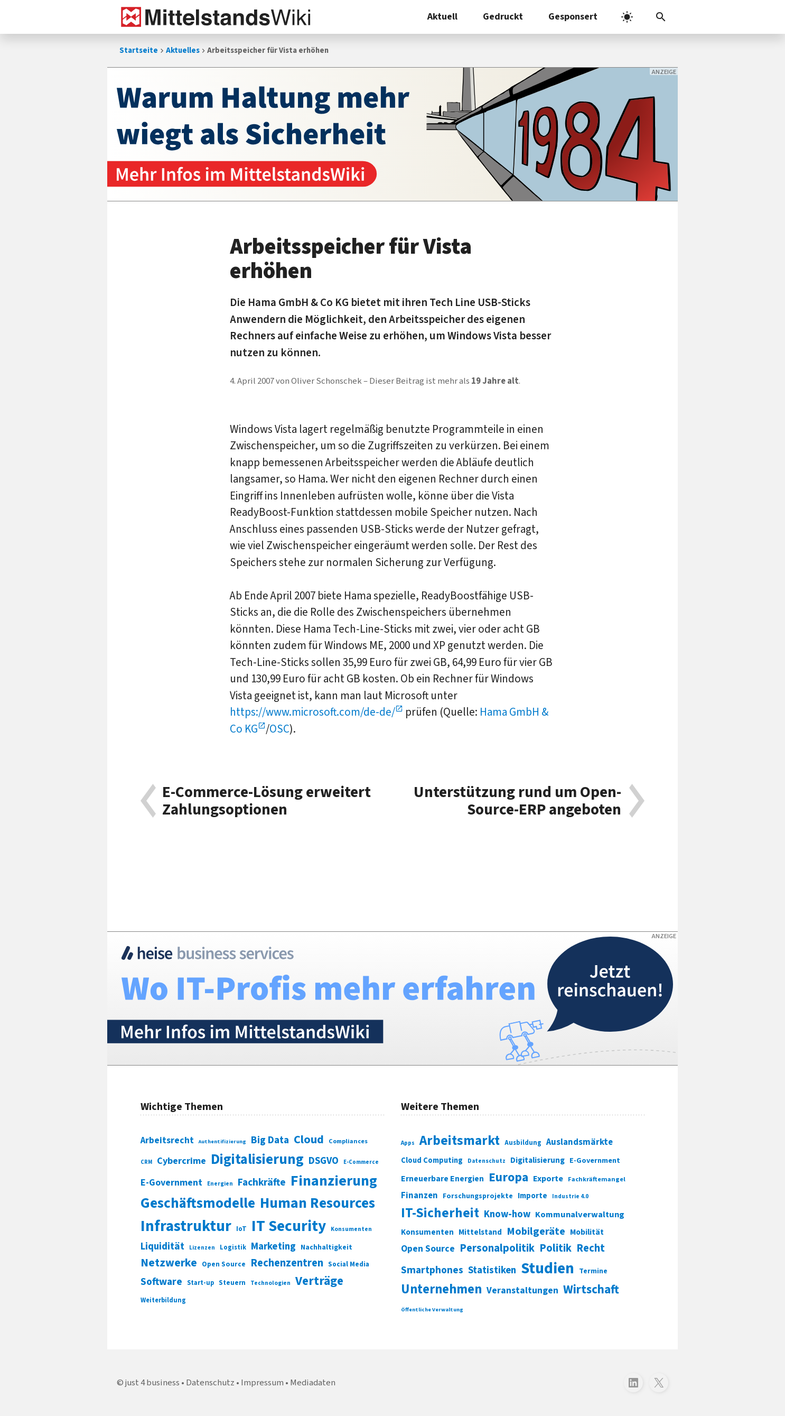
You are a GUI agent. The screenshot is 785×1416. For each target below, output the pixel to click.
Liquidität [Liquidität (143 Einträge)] (162, 1246)
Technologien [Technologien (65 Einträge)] (270, 1283)
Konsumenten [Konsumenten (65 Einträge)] (351, 1229)
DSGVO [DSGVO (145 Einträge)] (324, 1161)
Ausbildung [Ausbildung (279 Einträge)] (522, 1142)
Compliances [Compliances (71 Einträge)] (348, 1141)
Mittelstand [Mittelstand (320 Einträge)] (480, 1232)
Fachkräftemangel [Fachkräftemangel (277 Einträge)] (596, 1179)
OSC (279, 729)
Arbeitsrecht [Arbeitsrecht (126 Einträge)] (167, 1140)
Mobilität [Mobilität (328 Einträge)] (587, 1232)
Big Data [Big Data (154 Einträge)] (270, 1140)
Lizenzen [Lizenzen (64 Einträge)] (202, 1248)
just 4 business (152, 1382)
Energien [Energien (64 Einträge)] (220, 1184)
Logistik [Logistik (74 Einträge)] (233, 1247)
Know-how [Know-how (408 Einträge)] (507, 1214)
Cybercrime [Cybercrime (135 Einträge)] (181, 1161)
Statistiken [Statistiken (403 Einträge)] (492, 1270)
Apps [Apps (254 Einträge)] (408, 1143)
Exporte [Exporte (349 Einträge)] (548, 1178)
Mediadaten (312, 1382)
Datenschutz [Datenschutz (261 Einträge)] (487, 1160)
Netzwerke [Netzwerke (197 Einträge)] (169, 1263)
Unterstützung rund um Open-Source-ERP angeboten (517, 801)
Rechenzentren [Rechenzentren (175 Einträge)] (286, 1263)
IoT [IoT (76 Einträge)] (241, 1229)
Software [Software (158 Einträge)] (161, 1281)
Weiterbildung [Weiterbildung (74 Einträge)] (163, 1300)
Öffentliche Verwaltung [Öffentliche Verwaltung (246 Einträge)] (432, 1309)
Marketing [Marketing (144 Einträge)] (273, 1246)
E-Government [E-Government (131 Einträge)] (171, 1182)
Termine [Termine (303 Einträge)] (593, 1271)
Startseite (138, 50)
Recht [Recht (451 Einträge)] (590, 1248)
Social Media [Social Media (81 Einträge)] (348, 1264)
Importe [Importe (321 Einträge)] (532, 1195)
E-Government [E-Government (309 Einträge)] (594, 1160)
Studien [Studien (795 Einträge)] (547, 1268)
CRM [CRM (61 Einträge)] (146, 1162)
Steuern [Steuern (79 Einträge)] (232, 1283)
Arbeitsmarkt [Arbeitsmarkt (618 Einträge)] (459, 1140)
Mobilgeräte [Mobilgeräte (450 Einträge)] (536, 1231)
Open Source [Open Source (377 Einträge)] (428, 1248)
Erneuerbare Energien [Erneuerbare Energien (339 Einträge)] (442, 1178)
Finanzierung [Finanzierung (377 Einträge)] (334, 1180)
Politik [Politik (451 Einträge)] (555, 1248)
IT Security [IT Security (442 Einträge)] (288, 1226)
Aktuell (442, 16)
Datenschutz (210, 1382)
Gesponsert (572, 16)
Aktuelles (183, 50)
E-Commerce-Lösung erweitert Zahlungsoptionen (266, 801)
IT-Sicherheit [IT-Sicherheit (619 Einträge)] (440, 1213)
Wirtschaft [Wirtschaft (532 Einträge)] (591, 1289)
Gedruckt (503, 16)
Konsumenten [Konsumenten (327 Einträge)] (427, 1232)
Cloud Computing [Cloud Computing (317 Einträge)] (432, 1160)
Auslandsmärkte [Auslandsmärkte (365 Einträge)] (579, 1142)
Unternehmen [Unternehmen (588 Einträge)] (441, 1289)
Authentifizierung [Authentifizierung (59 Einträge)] (222, 1141)
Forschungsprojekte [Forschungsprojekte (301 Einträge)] (478, 1196)
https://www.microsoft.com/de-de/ (312, 712)
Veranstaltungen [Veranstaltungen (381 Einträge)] (522, 1290)
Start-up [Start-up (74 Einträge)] (200, 1283)
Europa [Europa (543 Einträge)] (508, 1177)
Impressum (262, 1382)
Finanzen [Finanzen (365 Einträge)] (419, 1195)
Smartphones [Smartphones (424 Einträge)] (432, 1270)
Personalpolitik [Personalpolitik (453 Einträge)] (497, 1248)
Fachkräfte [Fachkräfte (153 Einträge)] (262, 1182)
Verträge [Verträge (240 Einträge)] (319, 1281)
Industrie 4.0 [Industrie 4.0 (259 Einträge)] (570, 1196)
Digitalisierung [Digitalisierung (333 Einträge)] (537, 1160)
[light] (627, 17)
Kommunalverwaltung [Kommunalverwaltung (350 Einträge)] (579, 1214)
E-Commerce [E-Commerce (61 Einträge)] (361, 1162)
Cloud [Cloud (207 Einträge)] (309, 1139)
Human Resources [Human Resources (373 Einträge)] (317, 1203)
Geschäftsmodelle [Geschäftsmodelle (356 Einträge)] (198, 1203)
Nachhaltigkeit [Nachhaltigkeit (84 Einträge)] (326, 1247)
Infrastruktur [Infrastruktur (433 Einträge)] (186, 1226)
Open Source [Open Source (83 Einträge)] (224, 1264)
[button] (661, 17)
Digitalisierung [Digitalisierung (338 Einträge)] (257, 1160)
